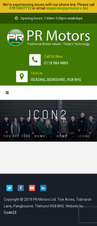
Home (40, 136)
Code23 (10, 212)
